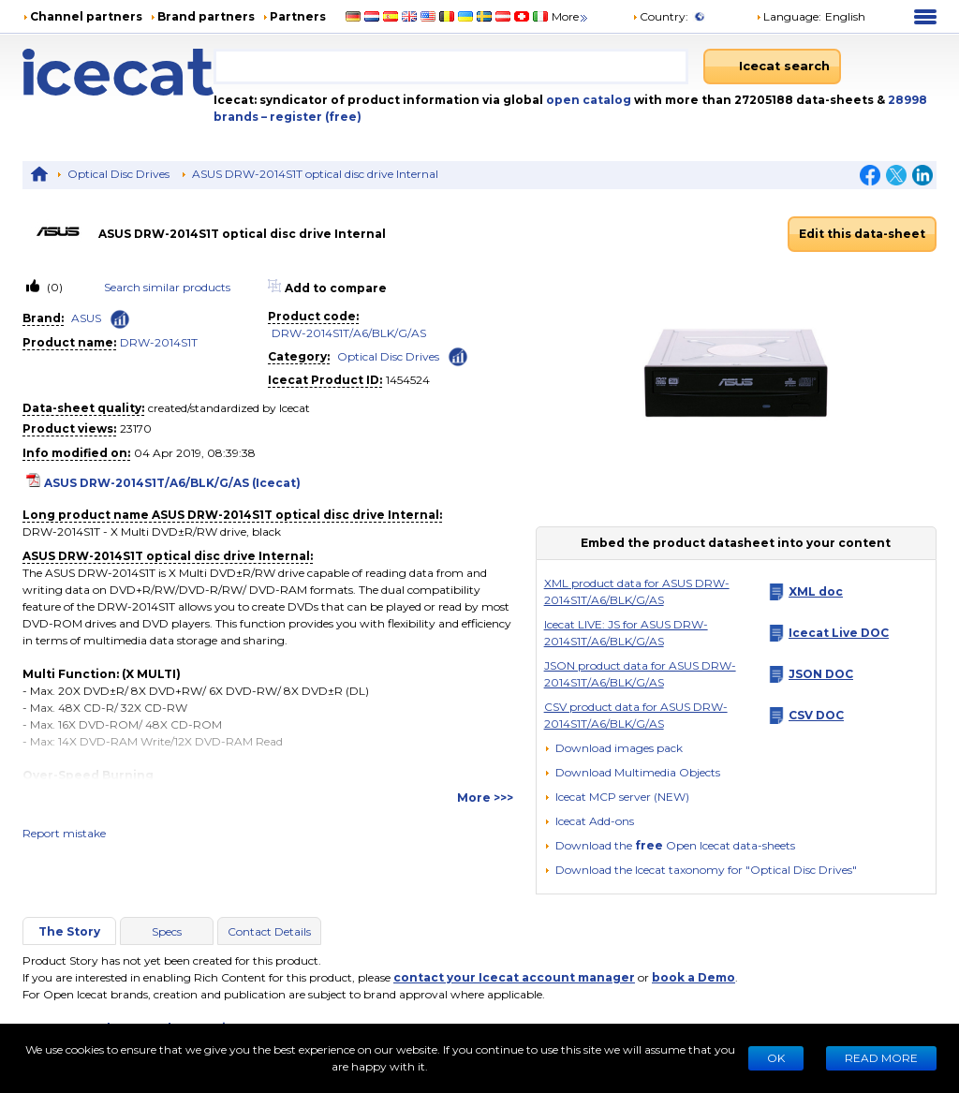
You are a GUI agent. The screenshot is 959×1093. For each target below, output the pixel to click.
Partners (298, 16)
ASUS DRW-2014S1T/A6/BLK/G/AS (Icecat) (172, 483)
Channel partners (86, 16)
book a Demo (693, 977)
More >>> (485, 797)
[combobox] (451, 66)
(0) (53, 287)
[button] (632, 772)
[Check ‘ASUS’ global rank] (120, 319)
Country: (660, 16)
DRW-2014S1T (159, 342)
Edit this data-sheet (862, 234)
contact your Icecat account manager (514, 977)
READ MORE (881, 1058)
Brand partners (206, 16)
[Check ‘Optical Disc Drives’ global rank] (458, 355)
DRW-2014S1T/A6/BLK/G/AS (349, 333)
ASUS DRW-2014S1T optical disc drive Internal (315, 174)
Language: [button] (788, 16)
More (571, 16)
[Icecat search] (772, 66)
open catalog (587, 100)
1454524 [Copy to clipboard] (408, 380)
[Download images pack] (613, 748)
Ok (776, 1058)
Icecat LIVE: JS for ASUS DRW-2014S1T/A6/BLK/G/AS (626, 632)
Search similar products (167, 287)
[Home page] (118, 72)
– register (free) (311, 117)
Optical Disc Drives (118, 174)
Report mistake (64, 833)
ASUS (86, 318)
